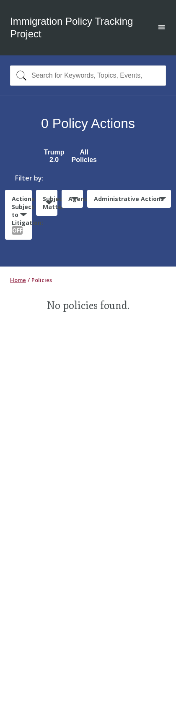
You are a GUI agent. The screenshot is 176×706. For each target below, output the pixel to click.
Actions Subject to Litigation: (22, 215)
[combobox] (88, 75)
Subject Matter (50, 203)
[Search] (19, 75)
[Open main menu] (161, 28)
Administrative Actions (129, 199)
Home (18, 280)
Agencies (75, 199)
